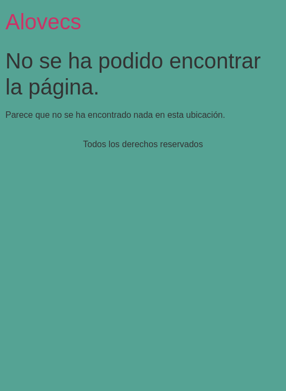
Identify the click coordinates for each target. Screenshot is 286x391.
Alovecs (43, 22)
